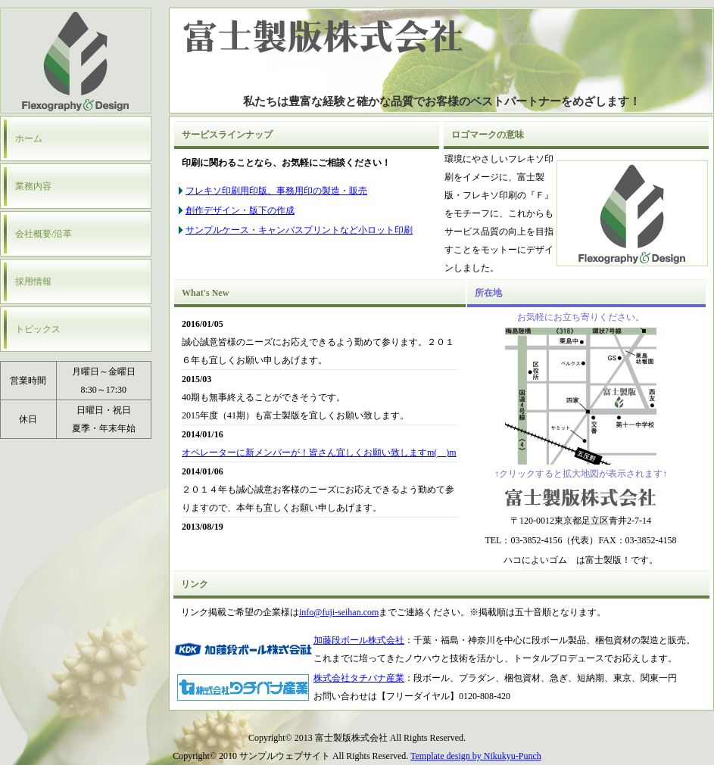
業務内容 (33, 186)
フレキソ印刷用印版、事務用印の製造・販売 (276, 190)
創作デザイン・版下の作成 (240, 210)
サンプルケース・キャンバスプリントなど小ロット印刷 (299, 230)
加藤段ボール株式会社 (358, 640)
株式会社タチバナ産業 (358, 678)
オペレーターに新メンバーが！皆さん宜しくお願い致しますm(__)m (319, 452)
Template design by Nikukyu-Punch (475, 756)
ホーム (28, 138)
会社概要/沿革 (43, 234)
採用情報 (33, 281)
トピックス (38, 329)
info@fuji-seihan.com (339, 612)
